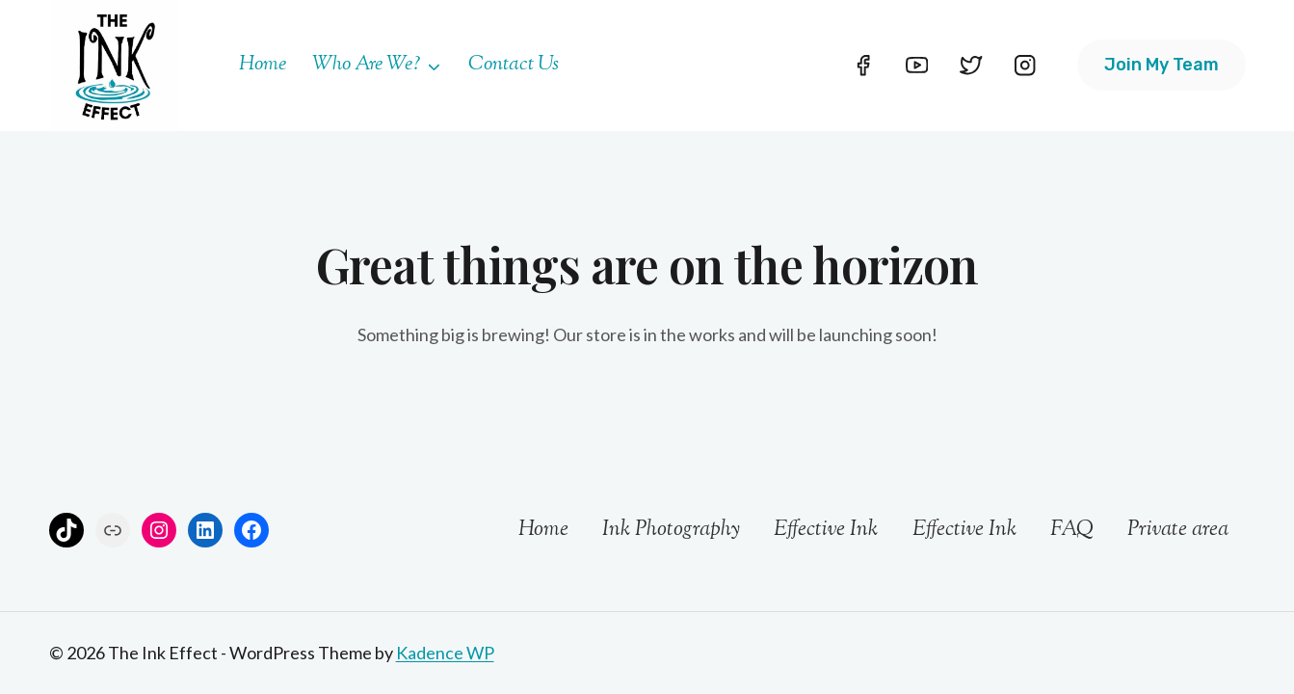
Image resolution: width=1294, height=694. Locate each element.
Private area (1177, 530)
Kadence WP (445, 652)
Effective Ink (826, 530)
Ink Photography (671, 530)
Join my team (1161, 64)
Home (262, 64)
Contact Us (513, 64)
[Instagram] (1025, 65)
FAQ (1072, 530)
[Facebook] (862, 65)
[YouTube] (916, 65)
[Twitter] (971, 65)
